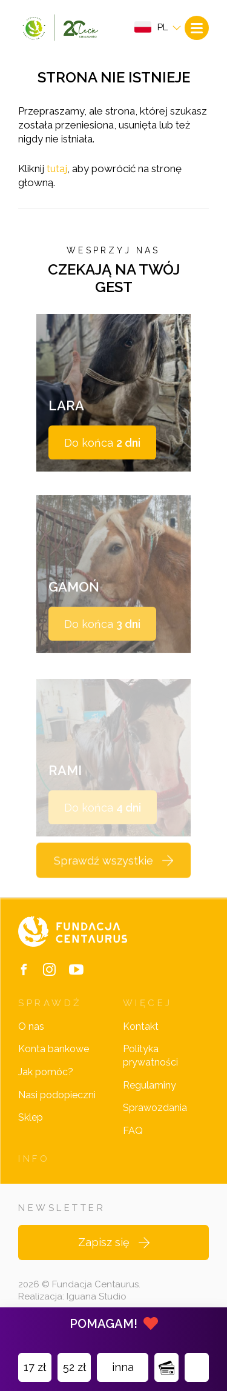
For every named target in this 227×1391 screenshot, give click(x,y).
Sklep (30, 1117)
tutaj (57, 168)
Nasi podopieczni (57, 1095)
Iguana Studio (97, 1296)
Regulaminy (149, 1085)
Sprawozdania (155, 1107)
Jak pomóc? (45, 1072)
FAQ (133, 1130)
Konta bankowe (53, 1049)
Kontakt (141, 1026)
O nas (31, 1026)
